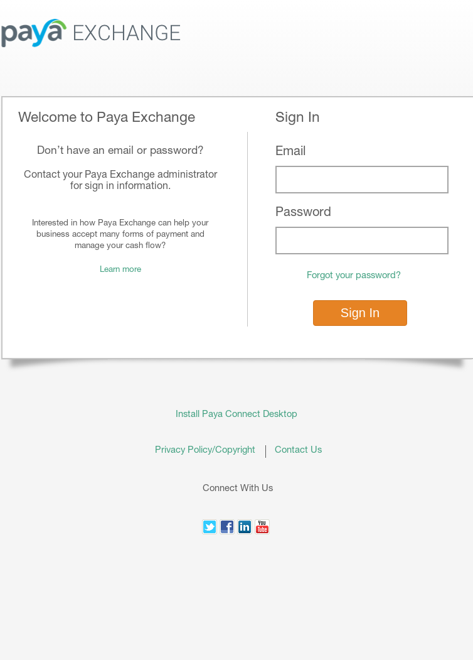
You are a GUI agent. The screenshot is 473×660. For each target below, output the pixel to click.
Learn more (120, 270)
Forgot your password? (354, 276)
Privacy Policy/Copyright (210, 450)
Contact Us (298, 450)
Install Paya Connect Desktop (236, 415)
